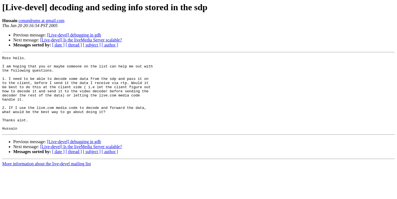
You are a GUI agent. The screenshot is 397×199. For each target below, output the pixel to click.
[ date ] (58, 45)
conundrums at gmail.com (41, 20)
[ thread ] (74, 45)
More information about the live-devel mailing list (46, 178)
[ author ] (110, 45)
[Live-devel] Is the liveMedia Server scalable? (81, 40)
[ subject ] (92, 45)
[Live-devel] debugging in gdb (74, 35)
